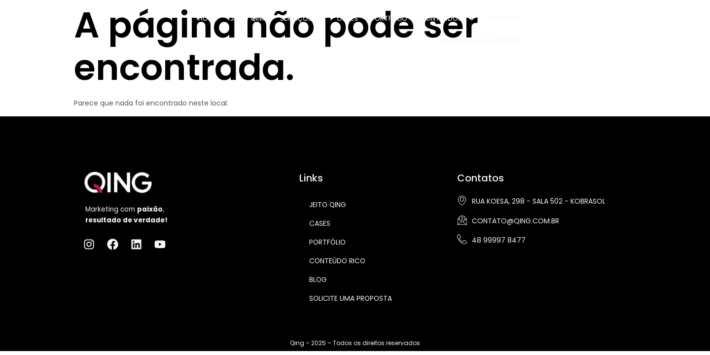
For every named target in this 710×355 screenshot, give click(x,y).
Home (191, 25)
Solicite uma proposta (351, 298)
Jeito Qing (233, 25)
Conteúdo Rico (338, 261)
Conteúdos (434, 24)
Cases (332, 25)
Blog (318, 279)
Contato (491, 25)
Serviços (287, 24)
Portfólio (375, 25)
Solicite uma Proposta (564, 25)
